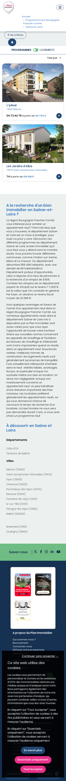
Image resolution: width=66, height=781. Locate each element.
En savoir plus (33, 750)
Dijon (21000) (14, 479)
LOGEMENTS (47, 50)
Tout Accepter (33, 769)
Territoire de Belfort (18, 453)
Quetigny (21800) (16, 531)
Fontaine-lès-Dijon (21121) (21, 499)
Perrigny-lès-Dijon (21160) (21, 509)
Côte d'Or (12, 448)
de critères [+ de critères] (15, 35)
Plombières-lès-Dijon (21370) (24, 489)
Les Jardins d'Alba (19, 166)
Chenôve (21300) (16, 484)
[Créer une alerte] (12, 42)
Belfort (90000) (15, 514)
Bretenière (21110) (16, 526)
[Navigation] (60, 7)
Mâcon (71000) (15, 469)
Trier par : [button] (53, 58)
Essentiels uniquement (33, 759)
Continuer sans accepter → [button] (40, 656)
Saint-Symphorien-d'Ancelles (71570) (29, 474)
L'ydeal (12, 105)
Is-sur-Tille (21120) (17, 504)
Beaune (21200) (16, 494)
